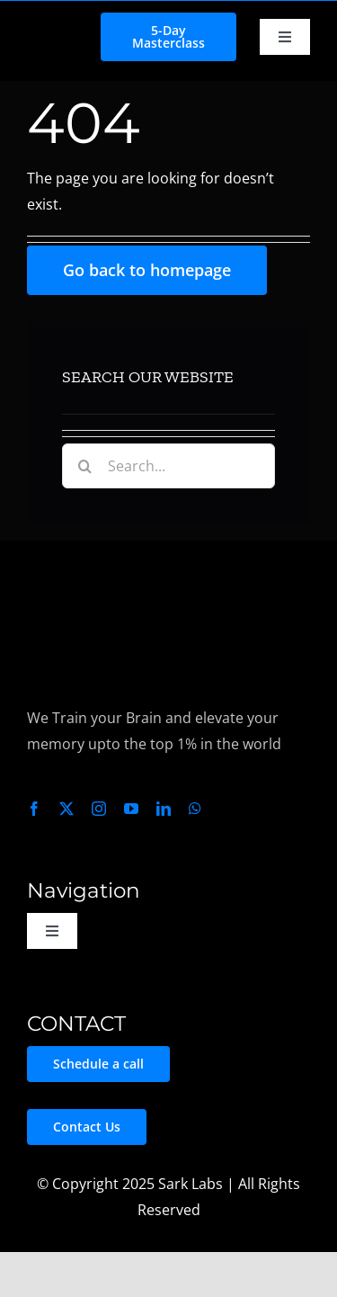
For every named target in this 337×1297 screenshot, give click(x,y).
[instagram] (99, 808)
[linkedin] (163, 808)
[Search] (84, 465)
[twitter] (66, 808)
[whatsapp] (195, 808)
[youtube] (131, 808)
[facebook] (34, 808)
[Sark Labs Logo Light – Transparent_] (93, 566)
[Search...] (168, 465)
